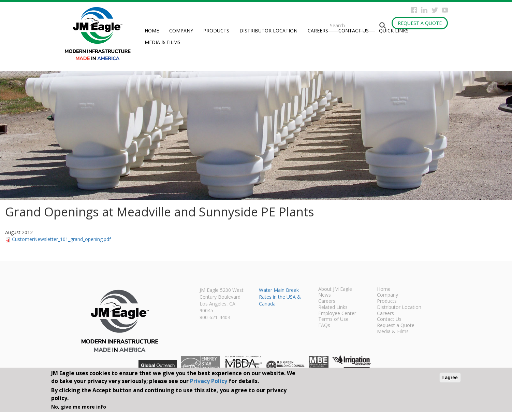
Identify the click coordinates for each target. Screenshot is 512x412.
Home (152, 30)
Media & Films (162, 42)
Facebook (414, 10)
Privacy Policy (208, 381)
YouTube (445, 10)
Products (216, 30)
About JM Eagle (335, 289)
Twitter (434, 10)
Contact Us (353, 30)
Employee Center (337, 313)
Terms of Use (333, 319)
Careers (318, 30)
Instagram (424, 10)
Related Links (333, 307)
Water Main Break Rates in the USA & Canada (280, 297)
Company (181, 30)
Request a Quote (420, 23)
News (324, 295)
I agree (450, 377)
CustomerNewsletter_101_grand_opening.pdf (61, 239)
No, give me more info (78, 406)
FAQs (324, 325)
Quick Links (394, 30)
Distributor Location (268, 30)
